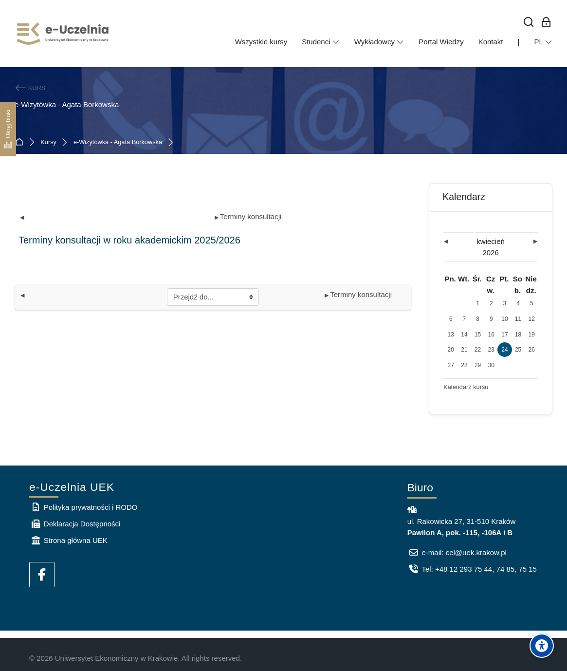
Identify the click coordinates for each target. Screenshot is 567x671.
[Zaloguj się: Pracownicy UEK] (546, 23)
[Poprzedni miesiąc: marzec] (457, 242)
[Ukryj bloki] (8, 129)
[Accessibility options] (542, 646)
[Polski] (543, 42)
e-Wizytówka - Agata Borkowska (117, 142)
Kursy (48, 142)
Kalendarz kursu (465, 387)
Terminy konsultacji (248, 216)
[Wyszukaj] (529, 23)
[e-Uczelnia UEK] (63, 33)
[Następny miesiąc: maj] (524, 242)
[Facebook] (42, 574)
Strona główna (21, 142)
